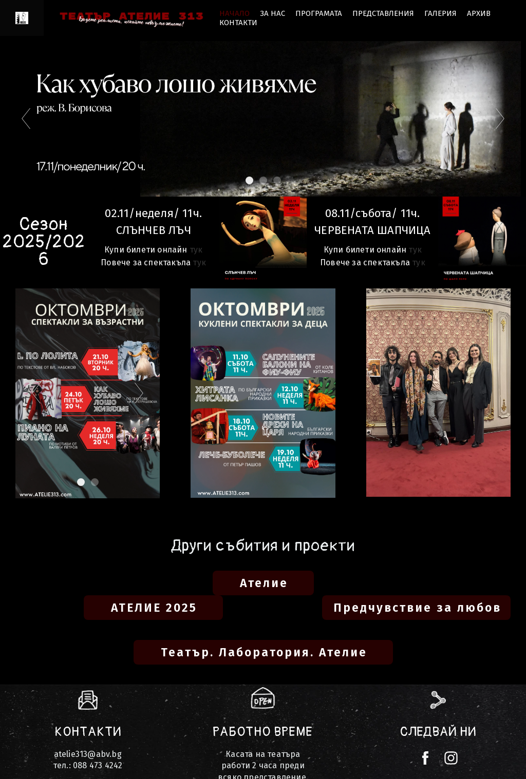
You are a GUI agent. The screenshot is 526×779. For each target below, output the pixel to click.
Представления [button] (383, 13)
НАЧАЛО (234, 13)
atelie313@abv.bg (88, 754)
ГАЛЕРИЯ (440, 13)
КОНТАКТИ (238, 22)
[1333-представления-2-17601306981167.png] (263, 240)
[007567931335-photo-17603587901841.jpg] (482, 242)
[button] (263, 583)
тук (196, 250)
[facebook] (425, 758)
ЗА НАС (272, 13)
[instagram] (451, 758)
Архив (479, 13)
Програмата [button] (318, 13)
